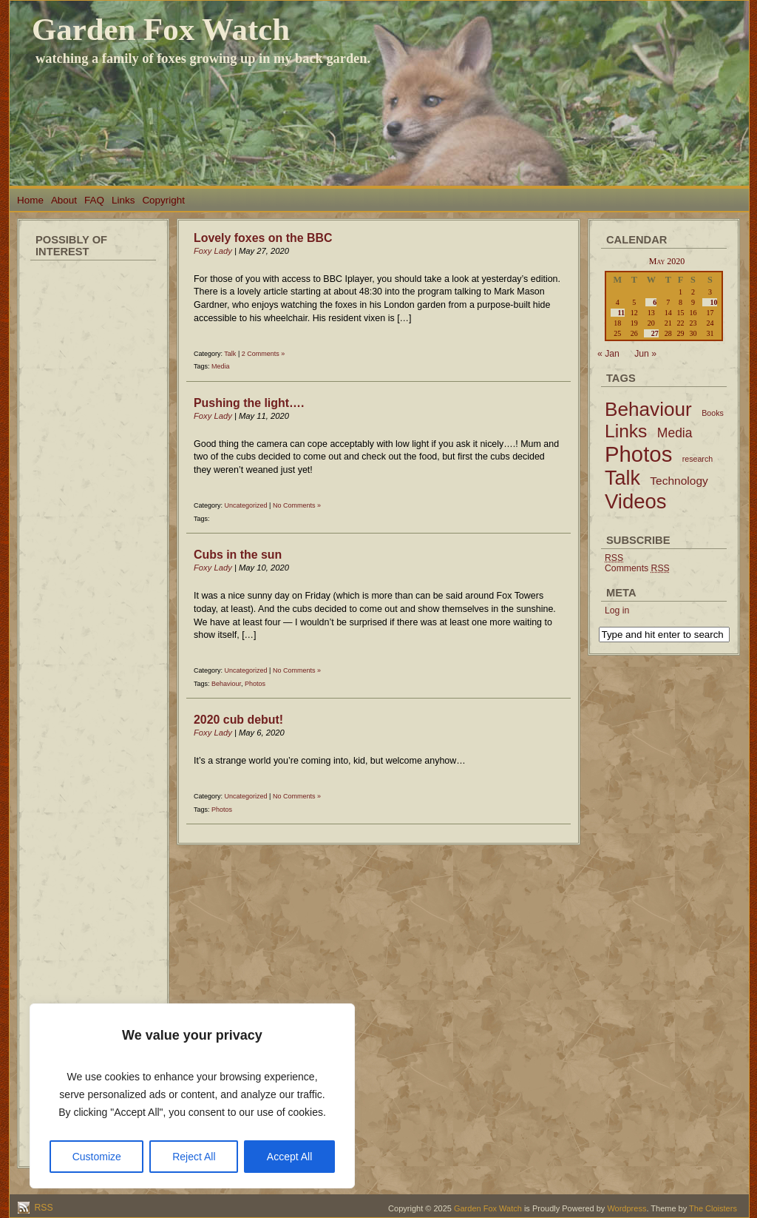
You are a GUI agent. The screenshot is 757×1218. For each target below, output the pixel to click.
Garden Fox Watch (161, 29)
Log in (617, 610)
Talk (230, 353)
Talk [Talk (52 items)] (622, 478)
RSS (42, 1207)
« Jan (608, 354)
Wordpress (626, 1208)
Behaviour (226, 683)
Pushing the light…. (249, 403)
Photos (255, 683)
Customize (96, 1157)
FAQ (94, 200)
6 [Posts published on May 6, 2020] (654, 302)
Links (123, 200)
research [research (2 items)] (697, 458)
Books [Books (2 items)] (713, 412)
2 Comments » (263, 353)
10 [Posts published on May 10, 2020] (713, 302)
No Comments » (297, 505)
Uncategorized (246, 505)
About (64, 200)
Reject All (193, 1157)
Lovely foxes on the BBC (263, 238)
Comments (637, 568)
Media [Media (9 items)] (675, 432)
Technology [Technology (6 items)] (679, 480)
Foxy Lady (213, 250)
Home (30, 200)
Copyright (163, 200)
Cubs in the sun (238, 554)
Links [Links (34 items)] (626, 431)
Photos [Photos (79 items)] (638, 454)
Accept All (289, 1157)
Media (220, 366)
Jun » (645, 354)
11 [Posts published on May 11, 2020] (621, 313)
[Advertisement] (93, 488)
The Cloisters (713, 1208)
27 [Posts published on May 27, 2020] (655, 333)
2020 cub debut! (238, 719)
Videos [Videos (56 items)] (636, 501)
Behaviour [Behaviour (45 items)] (648, 409)
